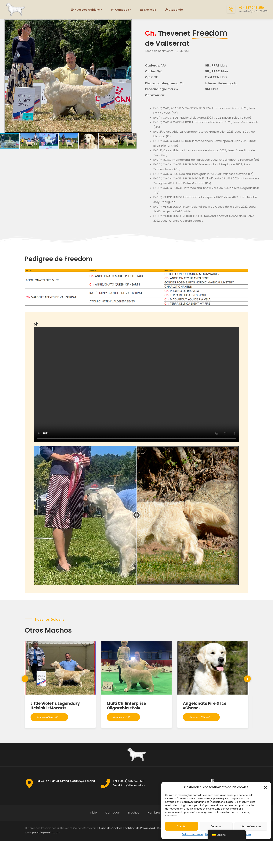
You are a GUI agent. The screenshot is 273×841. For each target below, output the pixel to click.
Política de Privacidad (140, 828)
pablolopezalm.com (46, 832)
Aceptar (182, 826)
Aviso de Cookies (110, 828)
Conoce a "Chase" (201, 716)
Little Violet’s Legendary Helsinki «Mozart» (55, 705)
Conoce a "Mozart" (49, 716)
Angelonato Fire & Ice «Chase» (204, 705)
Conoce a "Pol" (123, 716)
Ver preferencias (251, 826)
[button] (265, 787)
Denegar (216, 826)
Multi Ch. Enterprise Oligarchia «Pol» (126, 705)
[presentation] (25, 678)
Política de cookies (192, 834)
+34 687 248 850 (251, 8)
